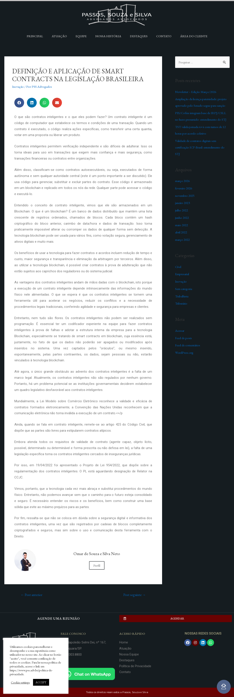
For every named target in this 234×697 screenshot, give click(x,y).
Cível (178, 267)
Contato (163, 36)
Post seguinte (134, 595)
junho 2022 (182, 217)
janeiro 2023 (183, 203)
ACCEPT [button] (41, 682)
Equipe (81, 36)
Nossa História (108, 36)
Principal (35, 36)
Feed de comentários (188, 345)
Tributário (181, 303)
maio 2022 (181, 225)
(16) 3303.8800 (71, 655)
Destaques (139, 36)
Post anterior (32, 595)
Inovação (18, 86)
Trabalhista (182, 296)
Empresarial (182, 274)
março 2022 (182, 239)
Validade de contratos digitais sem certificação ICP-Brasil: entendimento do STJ (201, 147)
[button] (175, 618)
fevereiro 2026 (184, 188)
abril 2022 (181, 232)
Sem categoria (184, 289)
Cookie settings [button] (20, 682)
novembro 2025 (185, 196)
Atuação (59, 36)
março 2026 (182, 181)
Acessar (180, 330)
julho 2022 (181, 210)
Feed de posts (184, 338)
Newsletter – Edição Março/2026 (196, 92)
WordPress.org (185, 352)
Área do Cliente (193, 36)
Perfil (96, 565)
